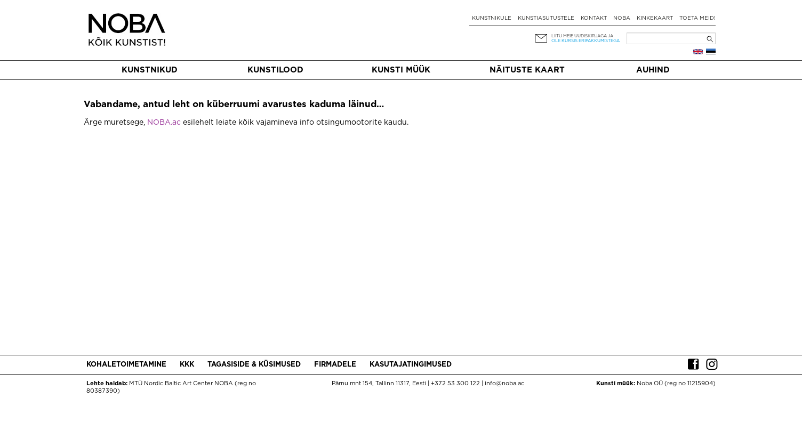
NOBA (621, 18)
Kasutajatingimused (411, 365)
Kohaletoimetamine (126, 365)
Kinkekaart (655, 18)
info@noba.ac (504, 383)
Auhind (653, 70)
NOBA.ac (164, 122)
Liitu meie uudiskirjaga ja (582, 36)
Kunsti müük (401, 70)
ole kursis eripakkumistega (585, 41)
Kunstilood (275, 70)
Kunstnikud (150, 70)
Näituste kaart (527, 70)
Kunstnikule (491, 18)
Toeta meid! (697, 18)
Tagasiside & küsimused (254, 365)
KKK (187, 365)
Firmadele (335, 365)
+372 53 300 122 (455, 383)
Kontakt (594, 18)
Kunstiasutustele (546, 18)
